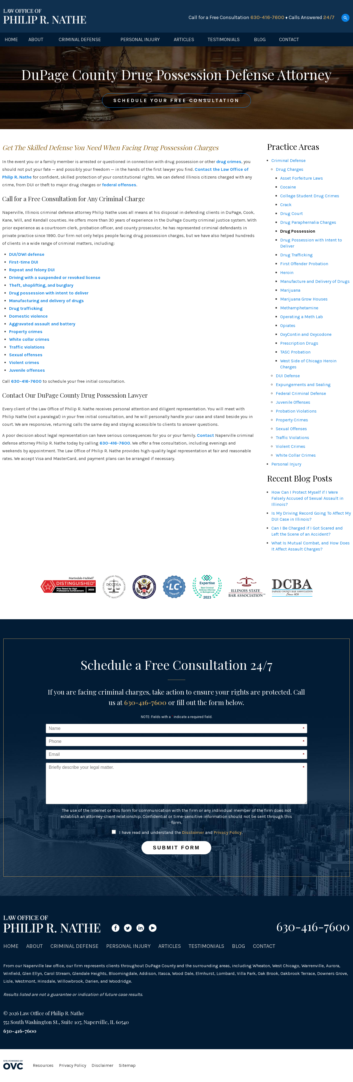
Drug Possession (297, 231)
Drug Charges (289, 169)
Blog (260, 39)
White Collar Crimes (296, 455)
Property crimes (25, 331)
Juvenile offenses (27, 370)
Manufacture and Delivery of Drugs (315, 281)
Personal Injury (140, 39)
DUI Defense (288, 375)
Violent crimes (24, 362)
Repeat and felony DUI (32, 269)
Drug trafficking (25, 308)
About (35, 39)
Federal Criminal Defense (301, 393)
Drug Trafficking (296, 254)
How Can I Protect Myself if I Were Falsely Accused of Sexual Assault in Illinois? (307, 498)
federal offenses (119, 184)
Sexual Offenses (291, 428)
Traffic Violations (292, 437)
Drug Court (291, 213)
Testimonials (224, 39)
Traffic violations (27, 347)
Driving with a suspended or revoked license (54, 277)
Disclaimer (193, 832)
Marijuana (290, 290)
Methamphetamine (299, 307)
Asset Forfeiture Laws (301, 178)
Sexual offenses (25, 354)
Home (11, 39)
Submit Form (176, 847)
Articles (184, 39)
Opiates (287, 325)
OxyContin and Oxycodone (305, 334)
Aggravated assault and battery (42, 323)
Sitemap (127, 1065)
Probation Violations (296, 411)
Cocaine (288, 187)
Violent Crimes (290, 446)
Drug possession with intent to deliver (49, 293)
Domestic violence (28, 316)
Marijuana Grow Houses (304, 299)
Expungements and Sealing (303, 384)
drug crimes (228, 161)
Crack (286, 204)
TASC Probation (295, 352)
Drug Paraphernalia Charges (308, 222)
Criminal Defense (80, 39)
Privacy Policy (228, 832)
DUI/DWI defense (26, 254)
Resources (43, 1065)
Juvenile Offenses (293, 402)
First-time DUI (23, 262)
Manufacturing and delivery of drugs (46, 300)
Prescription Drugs (299, 343)
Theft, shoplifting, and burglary (41, 285)
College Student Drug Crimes (309, 195)
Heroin (286, 272)
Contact (289, 39)
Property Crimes (292, 419)
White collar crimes (29, 339)
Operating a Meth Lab (301, 316)
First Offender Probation (304, 263)
